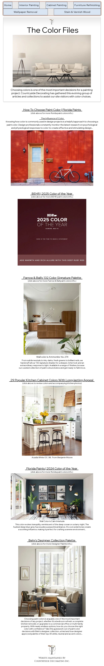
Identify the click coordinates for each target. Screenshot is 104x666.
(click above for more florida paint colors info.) (52, 113)
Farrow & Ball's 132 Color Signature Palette (52, 278)
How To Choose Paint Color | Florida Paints (52, 110)
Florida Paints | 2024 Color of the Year (51, 468)
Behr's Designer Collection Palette (52, 540)
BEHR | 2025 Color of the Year (52, 193)
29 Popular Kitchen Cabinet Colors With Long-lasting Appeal (51, 380)
